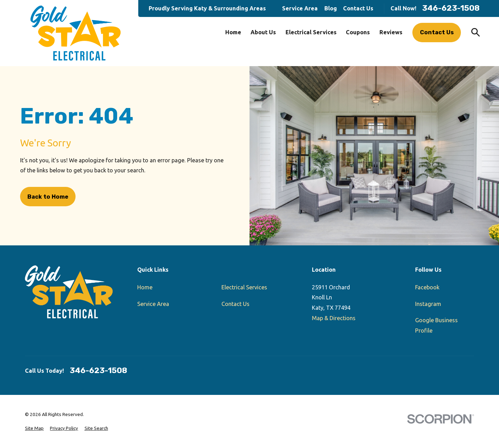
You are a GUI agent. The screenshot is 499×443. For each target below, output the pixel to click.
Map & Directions (334, 318)
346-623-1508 (451, 8)
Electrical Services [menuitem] (311, 32)
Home (144, 287)
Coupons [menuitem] (358, 32)
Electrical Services (244, 287)
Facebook (427, 287)
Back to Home (47, 196)
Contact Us (358, 8)
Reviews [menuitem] (390, 32)
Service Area (300, 8)
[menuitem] (34, 428)
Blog (330, 8)
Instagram (428, 304)
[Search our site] (475, 32)
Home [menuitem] (233, 32)
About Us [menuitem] (263, 32)
